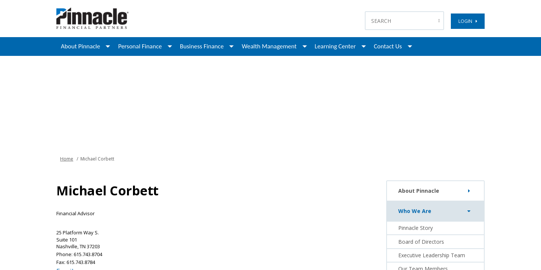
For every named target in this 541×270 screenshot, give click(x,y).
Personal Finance (140, 46)
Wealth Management (269, 46)
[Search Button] (440, 20)
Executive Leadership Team (431, 255)
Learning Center (335, 46)
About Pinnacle (80, 46)
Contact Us (388, 46)
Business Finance (202, 46)
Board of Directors (421, 241)
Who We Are (436, 211)
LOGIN (467, 21)
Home (66, 159)
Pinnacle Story (415, 227)
